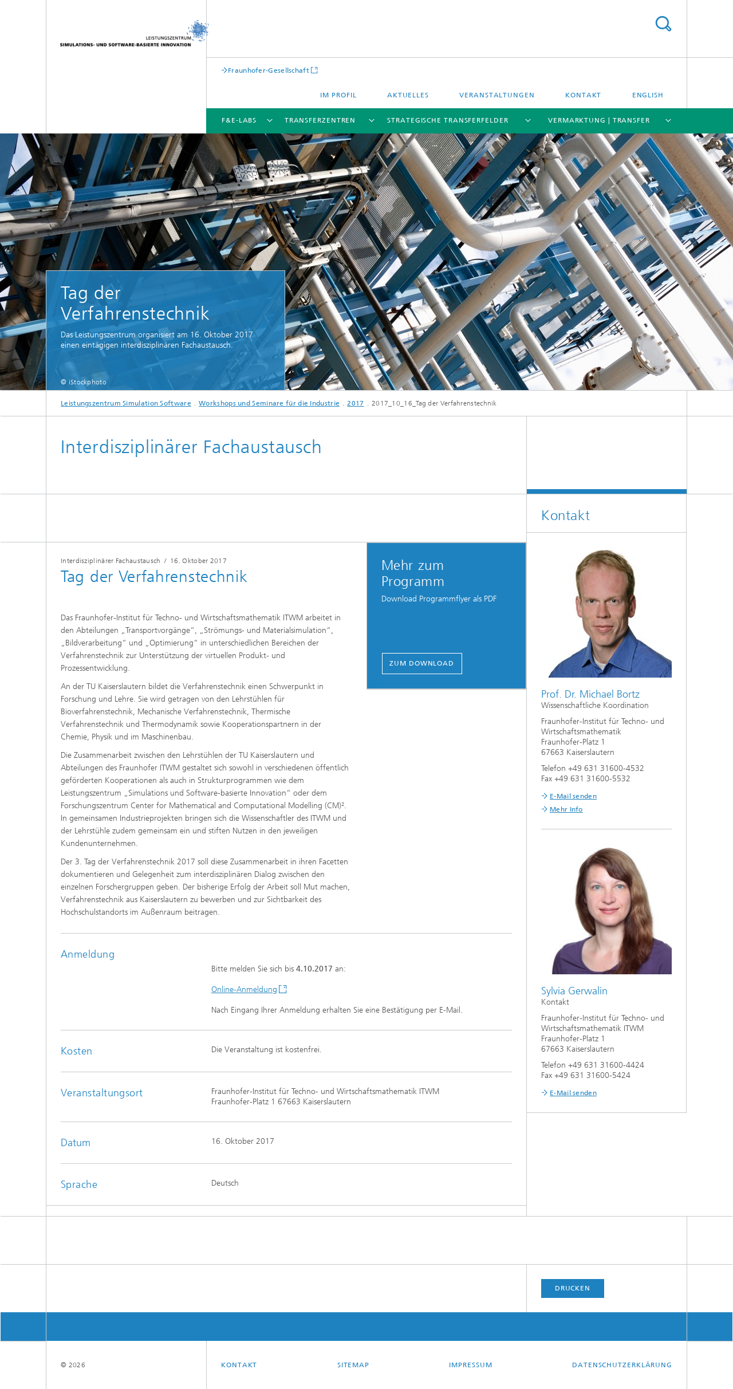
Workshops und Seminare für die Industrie (269, 403)
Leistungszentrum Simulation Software (126, 403)
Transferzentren (320, 120)
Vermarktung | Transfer (599, 120)
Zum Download (421, 663)
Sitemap (353, 1365)
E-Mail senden (573, 796)
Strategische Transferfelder (447, 120)
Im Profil (338, 95)
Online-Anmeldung (244, 989)
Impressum (470, 1365)
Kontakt (583, 95)
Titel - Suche (663, 23)
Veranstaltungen (497, 95)
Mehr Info (566, 809)
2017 (355, 403)
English (648, 95)
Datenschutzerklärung (622, 1365)
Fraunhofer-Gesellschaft (268, 70)
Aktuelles (408, 95)
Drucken (572, 1288)
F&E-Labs (239, 120)
